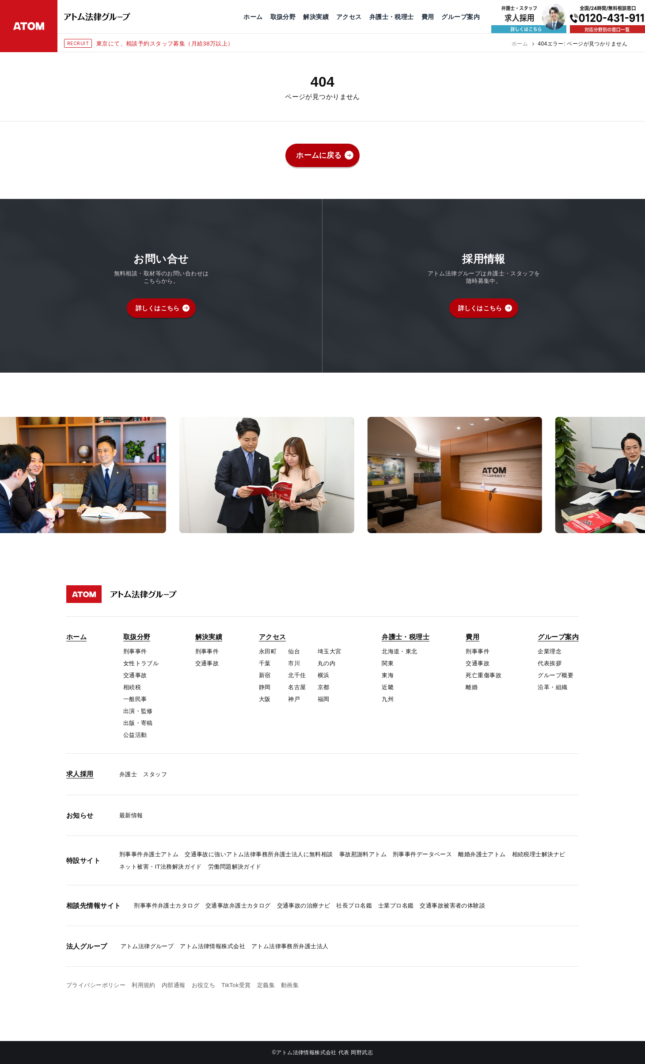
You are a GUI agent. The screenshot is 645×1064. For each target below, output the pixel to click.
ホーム (520, 43)
